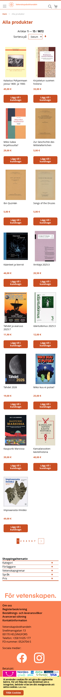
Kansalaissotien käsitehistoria (41, 450)
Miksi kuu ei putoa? (43, 387)
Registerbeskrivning (14, 609)
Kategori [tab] (7, 563)
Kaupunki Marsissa (14, 448)
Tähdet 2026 (10, 387)
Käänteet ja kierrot (14, 264)
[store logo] (23, 4)
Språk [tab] (5, 574)
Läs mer (22, 687)
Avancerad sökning (14, 616)
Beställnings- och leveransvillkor (22, 613)
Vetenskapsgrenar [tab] (13, 570)
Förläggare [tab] (9, 566)
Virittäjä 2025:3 (41, 264)
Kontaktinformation (14, 620)
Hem (4, 14)
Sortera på (20, 36)
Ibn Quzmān (10, 203)
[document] (30, 686)
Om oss (7, 605)
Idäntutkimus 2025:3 (44, 326)
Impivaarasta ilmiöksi (15, 510)
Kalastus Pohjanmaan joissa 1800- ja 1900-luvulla (15, 84)
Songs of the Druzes (44, 203)
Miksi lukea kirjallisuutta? (11, 143)
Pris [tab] (4, 578)
